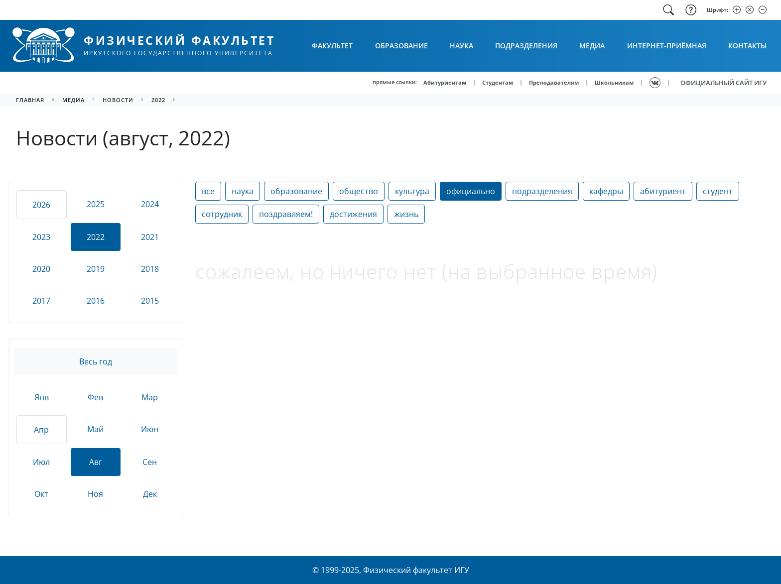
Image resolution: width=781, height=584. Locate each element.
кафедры (606, 191)
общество (358, 191)
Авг (95, 462)
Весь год (95, 361)
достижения (353, 214)
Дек (150, 493)
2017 (41, 300)
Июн (149, 429)
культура (412, 191)
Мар (149, 397)
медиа (73, 100)
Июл (41, 462)
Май (95, 429)
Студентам (497, 82)
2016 (96, 300)
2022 (158, 100)
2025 (96, 204)
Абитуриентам (444, 82)
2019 (96, 268)
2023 (41, 237)
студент (718, 191)
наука (243, 191)
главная (30, 100)
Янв (41, 397)
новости (118, 100)
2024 (150, 204)
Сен (149, 462)
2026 (41, 204)
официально (470, 191)
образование (296, 191)
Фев (95, 397)
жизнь (406, 214)
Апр (41, 429)
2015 (150, 300)
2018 (150, 268)
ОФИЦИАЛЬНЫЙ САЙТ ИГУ (723, 82)
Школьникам (614, 82)
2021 (150, 237)
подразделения (542, 191)
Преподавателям (554, 82)
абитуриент (663, 191)
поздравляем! (286, 214)
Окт (41, 493)
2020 (41, 268)
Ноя (95, 493)
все (208, 191)
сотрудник (222, 214)
